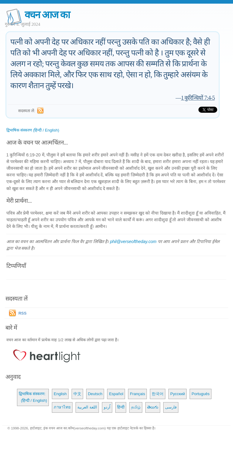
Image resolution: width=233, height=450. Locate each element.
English (60, 394)
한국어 (158, 394)
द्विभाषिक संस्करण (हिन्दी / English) (32, 130)
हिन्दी (120, 407)
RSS (23, 313)
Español (116, 394)
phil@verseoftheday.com (133, 241)
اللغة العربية (87, 407)
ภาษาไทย (62, 407)
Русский (177, 394)
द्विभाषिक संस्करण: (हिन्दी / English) (33, 397)
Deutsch (95, 394)
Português (200, 394)
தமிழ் (135, 407)
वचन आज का (47, 14)
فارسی (171, 407)
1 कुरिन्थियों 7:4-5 (197, 98)
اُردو (107, 407)
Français (137, 394)
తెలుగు (152, 407)
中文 (77, 394)
